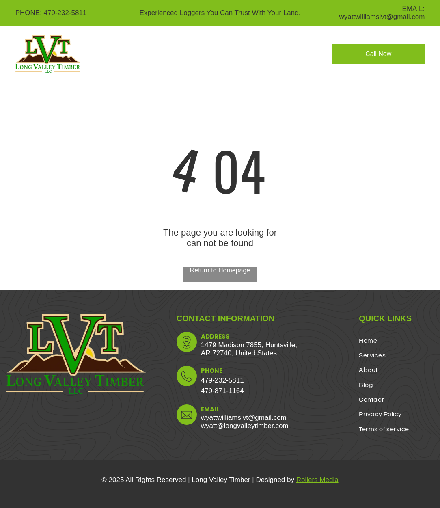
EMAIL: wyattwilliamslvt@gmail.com (382, 13)
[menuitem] (146, 48)
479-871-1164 (222, 391)
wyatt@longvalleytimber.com (245, 426)
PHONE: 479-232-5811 (51, 13)
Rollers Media (317, 480)
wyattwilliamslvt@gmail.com (244, 418)
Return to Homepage (220, 270)
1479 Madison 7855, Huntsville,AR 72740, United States (249, 349)
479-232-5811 (222, 380)
